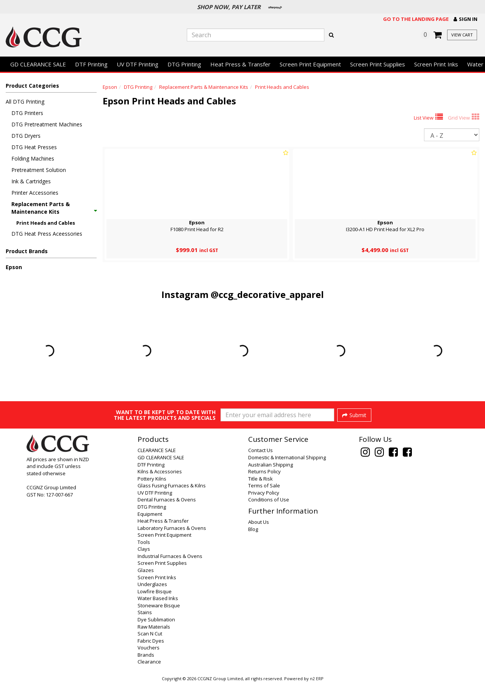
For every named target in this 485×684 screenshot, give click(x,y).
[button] (465, 19)
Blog (253, 529)
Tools (144, 542)
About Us (258, 522)
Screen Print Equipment (310, 64)
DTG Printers (27, 113)
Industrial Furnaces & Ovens (170, 556)
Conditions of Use (268, 499)
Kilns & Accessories (160, 471)
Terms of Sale (264, 485)
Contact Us (260, 450)
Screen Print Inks (436, 64)
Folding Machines (32, 158)
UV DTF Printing (137, 64)
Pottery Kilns (152, 478)
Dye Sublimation (156, 619)
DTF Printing (91, 64)
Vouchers (149, 647)
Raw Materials (154, 626)
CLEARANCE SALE (157, 450)
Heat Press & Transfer (240, 64)
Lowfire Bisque (155, 591)
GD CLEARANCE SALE (38, 64)
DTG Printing (184, 64)
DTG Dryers (26, 135)
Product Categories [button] (32, 85)
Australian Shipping (270, 464)
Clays (144, 548)
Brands (146, 654)
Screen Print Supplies (377, 64)
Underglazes (152, 584)
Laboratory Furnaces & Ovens (172, 528)
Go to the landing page (416, 19)
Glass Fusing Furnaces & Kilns (172, 485)
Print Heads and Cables (45, 222)
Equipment (150, 514)
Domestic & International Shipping (287, 457)
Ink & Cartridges (31, 181)
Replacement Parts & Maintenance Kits (53, 207)
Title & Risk (260, 478)
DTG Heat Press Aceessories (46, 233)
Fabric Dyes (151, 640)
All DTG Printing (25, 101)
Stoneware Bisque (159, 605)
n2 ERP (316, 678)
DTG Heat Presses (34, 147)
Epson (14, 267)
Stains (145, 612)
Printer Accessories (34, 192)
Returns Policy (264, 471)
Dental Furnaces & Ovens (167, 499)
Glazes (146, 570)
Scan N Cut (150, 633)
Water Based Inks (158, 598)
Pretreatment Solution (38, 169)
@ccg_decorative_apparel (267, 294)
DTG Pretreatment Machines (46, 124)
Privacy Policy (263, 492)
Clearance (149, 661)
